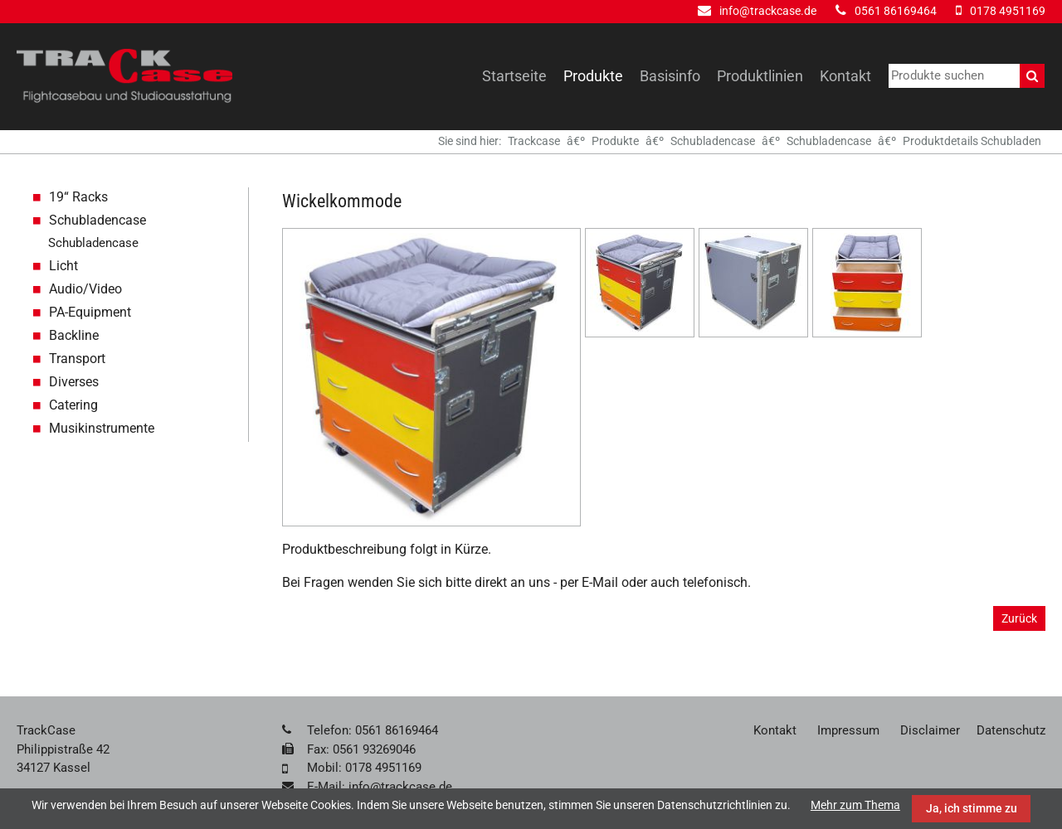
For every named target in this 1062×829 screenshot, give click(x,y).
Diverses (74, 382)
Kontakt (845, 76)
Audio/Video (85, 289)
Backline (74, 335)
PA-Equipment (90, 312)
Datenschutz (1011, 730)
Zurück (1019, 618)
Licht (63, 266)
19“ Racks (78, 197)
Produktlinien (760, 76)
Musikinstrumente (101, 428)
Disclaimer (930, 730)
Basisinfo (670, 76)
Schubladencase (712, 141)
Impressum (848, 730)
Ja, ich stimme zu (971, 808)
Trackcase (534, 141)
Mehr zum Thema (855, 805)
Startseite (514, 76)
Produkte (593, 76)
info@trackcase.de (767, 10)
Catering (73, 405)
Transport (77, 358)
